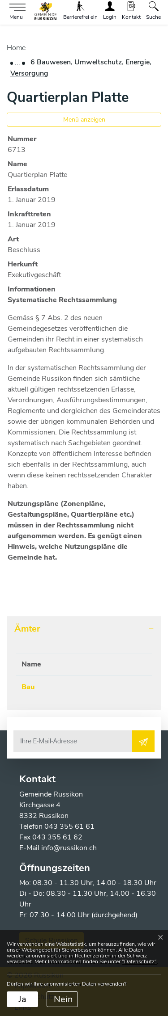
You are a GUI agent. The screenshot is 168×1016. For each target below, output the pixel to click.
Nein (63, 999)
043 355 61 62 (57, 837)
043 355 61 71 (93, 687)
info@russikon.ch (69, 848)
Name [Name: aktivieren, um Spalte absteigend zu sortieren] (31, 664)
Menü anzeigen (84, 119)
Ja (22, 999)
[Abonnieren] (143, 741)
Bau (28, 687)
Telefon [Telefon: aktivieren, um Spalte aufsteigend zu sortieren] (80, 664)
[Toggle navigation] (15, 11)
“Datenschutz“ (139, 961)
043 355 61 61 (69, 826)
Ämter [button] (27, 629)
